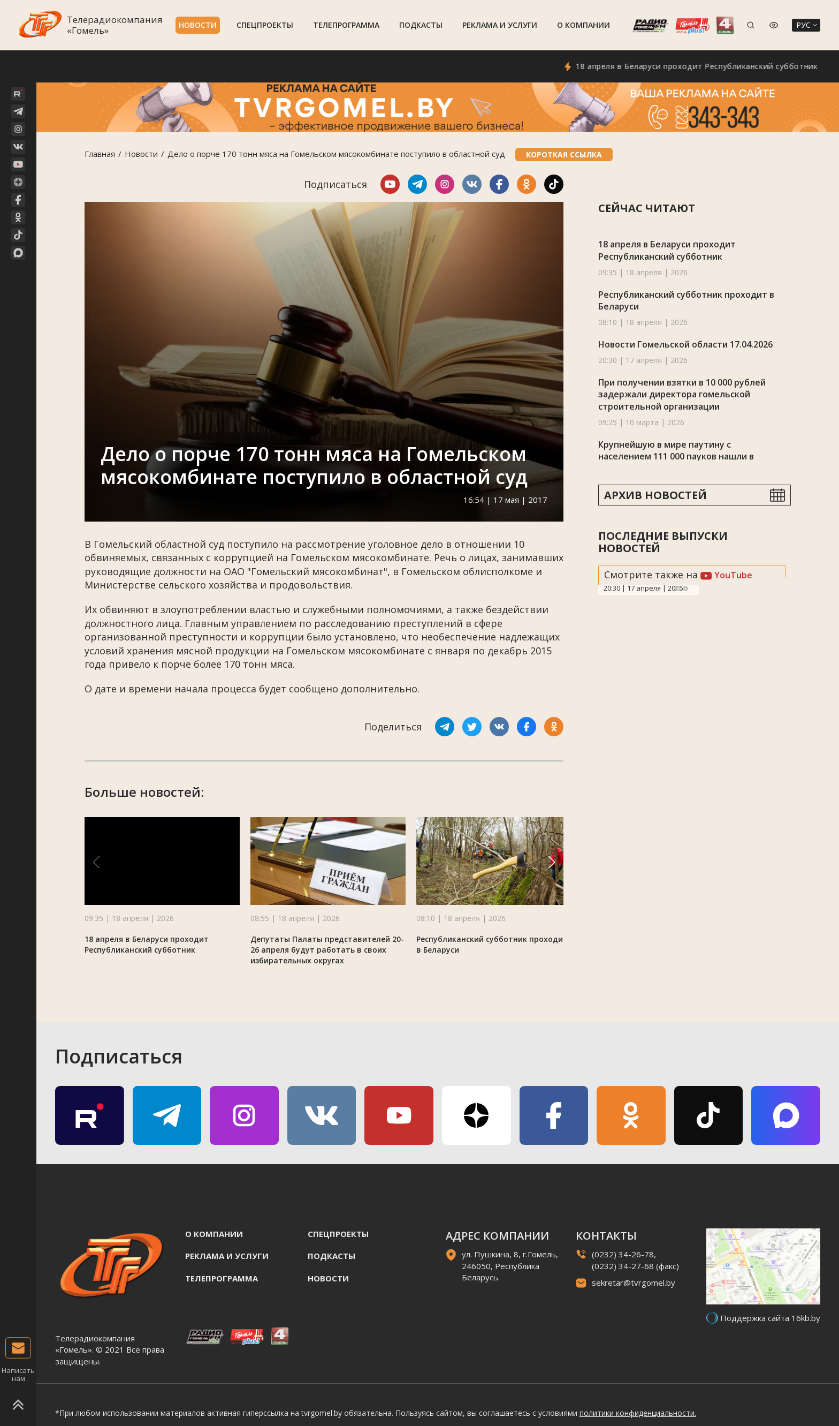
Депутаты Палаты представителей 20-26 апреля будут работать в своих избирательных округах (327, 949)
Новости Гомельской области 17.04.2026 (685, 344)
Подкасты (421, 25)
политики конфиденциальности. (637, 1413)
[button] (551, 862)
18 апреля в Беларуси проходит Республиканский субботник (714, 66)
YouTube (726, 575)
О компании (583, 25)
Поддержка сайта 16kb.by (770, 1317)
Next (685, 588)
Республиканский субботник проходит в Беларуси (686, 301)
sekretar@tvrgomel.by (633, 1282)
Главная (100, 153)
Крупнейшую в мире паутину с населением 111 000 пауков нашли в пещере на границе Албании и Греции (681, 456)
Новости (198, 25)
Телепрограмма (346, 25)
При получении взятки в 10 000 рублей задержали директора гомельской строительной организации (682, 394)
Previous (678, 588)
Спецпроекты (265, 25)
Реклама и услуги (499, 25)
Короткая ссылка (564, 154)
